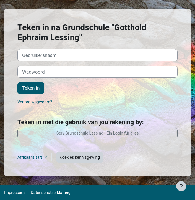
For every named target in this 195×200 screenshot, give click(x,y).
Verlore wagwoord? (34, 101)
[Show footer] (181, 186)
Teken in (31, 88)
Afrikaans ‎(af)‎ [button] (30, 157)
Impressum (14, 192)
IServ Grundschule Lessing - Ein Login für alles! (97, 133)
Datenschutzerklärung (51, 192)
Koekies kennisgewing (80, 157)
